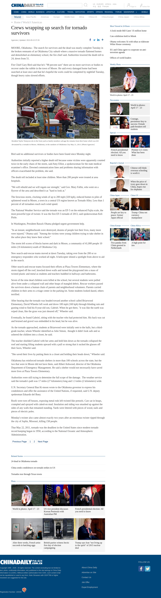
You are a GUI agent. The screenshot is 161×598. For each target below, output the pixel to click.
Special (113, 133)
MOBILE (145, 12)
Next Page (43, 441)
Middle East (69, 17)
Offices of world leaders (120, 58)
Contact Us (86, 577)
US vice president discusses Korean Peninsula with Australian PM (56, 511)
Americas (45, 17)
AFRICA (108, 4)
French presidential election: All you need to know (89, 510)
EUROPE (100, 4)
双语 (99, 7)
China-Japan (123, 17)
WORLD (31, 12)
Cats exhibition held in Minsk (123, 36)
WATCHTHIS (80, 12)
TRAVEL (70, 12)
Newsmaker (114, 100)
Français (106, 6)
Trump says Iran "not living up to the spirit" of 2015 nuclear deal (88, 545)
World (26, 22)
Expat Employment (90, 587)
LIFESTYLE (50, 12)
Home (17, 22)
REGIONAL (109, 12)
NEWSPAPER (129, 12)
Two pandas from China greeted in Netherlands (118, 245)
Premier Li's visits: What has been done (140, 152)
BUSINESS (40, 12)
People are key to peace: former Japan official (118, 215)
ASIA (114, 4)
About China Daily (89, 567)
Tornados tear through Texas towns (26, 474)
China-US (93, 17)
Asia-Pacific (31, 17)
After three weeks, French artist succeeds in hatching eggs (26, 544)
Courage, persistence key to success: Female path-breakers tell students (138, 124)
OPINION (99, 12)
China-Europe (108, 17)
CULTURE (61, 12)
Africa (81, 17)
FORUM (119, 12)
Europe (57, 17)
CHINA (23, 12)
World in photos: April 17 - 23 (26, 509)
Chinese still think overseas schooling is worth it (139, 170)
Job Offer (85, 582)
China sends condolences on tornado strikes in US (33, 468)
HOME (16, 12)
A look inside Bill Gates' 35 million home (128, 31)
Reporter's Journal (117, 163)
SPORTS (90, 12)
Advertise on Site (89, 572)
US (94, 4)
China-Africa (139, 17)
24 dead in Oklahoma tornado (24, 461)
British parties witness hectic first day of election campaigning (56, 545)
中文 (94, 7)
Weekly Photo (115, 64)
